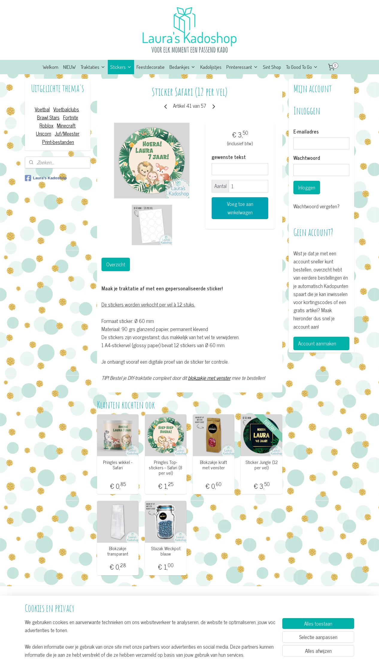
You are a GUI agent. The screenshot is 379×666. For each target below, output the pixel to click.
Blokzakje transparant (117, 551)
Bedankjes (182, 67)
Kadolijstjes (211, 67)
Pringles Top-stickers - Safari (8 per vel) (165, 467)
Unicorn (43, 133)
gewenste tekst (229, 157)
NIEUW (69, 67)
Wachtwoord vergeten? (316, 206)
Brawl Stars (48, 117)
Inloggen (306, 187)
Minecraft (66, 125)
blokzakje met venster (209, 378)
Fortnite (70, 117)
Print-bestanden (58, 142)
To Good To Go (302, 67)
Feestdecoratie (151, 67)
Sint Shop (272, 67)
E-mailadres (306, 132)
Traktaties (93, 67)
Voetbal (42, 109)
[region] (150, 638)
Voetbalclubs (66, 109)
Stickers (121, 67)
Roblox (46, 125)
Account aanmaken (317, 343)
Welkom (50, 67)
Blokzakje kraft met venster (213, 464)
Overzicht (115, 264)
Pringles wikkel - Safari (117, 464)
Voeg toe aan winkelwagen (240, 208)
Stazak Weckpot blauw (165, 551)
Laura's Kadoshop (46, 178)
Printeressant (242, 67)
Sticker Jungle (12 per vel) (261, 464)
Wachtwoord (306, 158)
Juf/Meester (67, 133)
